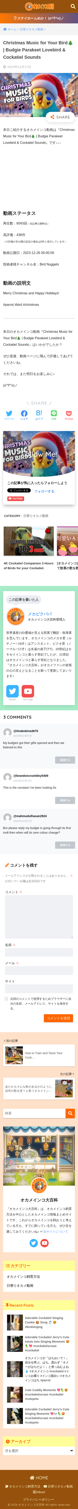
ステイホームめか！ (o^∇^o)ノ (39, 18)
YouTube (28, 699)
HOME (39, 1477)
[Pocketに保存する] (69, 415)
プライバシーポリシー (38, 1499)
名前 (10, 945)
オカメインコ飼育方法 (23, 1276)
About (39, 1492)
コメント (13, 892)
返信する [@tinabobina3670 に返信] (65, 760)
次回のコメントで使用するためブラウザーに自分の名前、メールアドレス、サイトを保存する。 (40, 1003)
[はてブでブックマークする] (39, 415)
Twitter (12, 699)
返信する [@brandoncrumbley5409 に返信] (65, 800)
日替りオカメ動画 (35, 516)
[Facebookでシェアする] (24, 415)
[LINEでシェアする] (54, 415)
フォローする (44, 491)
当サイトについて (55, 1231)
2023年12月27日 (22, 736)
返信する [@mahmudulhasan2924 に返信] (65, 845)
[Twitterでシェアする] (9, 415)
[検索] (70, 1113)
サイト (10, 981)
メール (12, 963)
